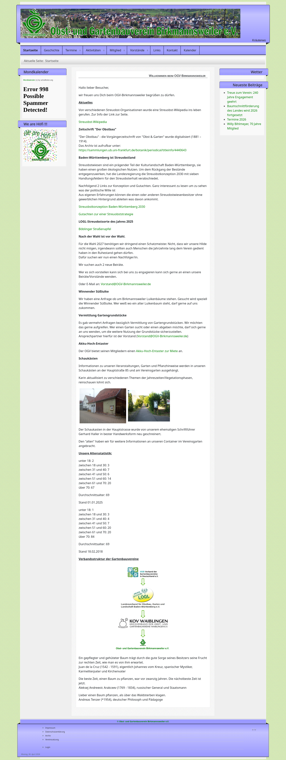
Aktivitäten (93, 50)
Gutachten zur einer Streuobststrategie (106, 214)
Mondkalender (29, 80)
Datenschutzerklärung (55, 731)
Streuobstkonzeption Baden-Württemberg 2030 (112, 207)
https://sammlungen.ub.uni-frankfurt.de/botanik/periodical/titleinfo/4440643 (133, 150)
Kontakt (172, 50)
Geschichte (51, 50)
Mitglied (115, 50)
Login (47, 747)
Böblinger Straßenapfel (95, 229)
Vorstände (137, 50)
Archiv (48, 735)
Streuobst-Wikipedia (93, 122)
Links (157, 50)
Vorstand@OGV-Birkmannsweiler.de (126, 284)
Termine (71, 50)
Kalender (190, 50)
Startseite (30, 50)
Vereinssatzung (52, 739)
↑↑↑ (254, 729)
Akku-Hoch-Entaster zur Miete (157, 351)
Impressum (50, 728)
